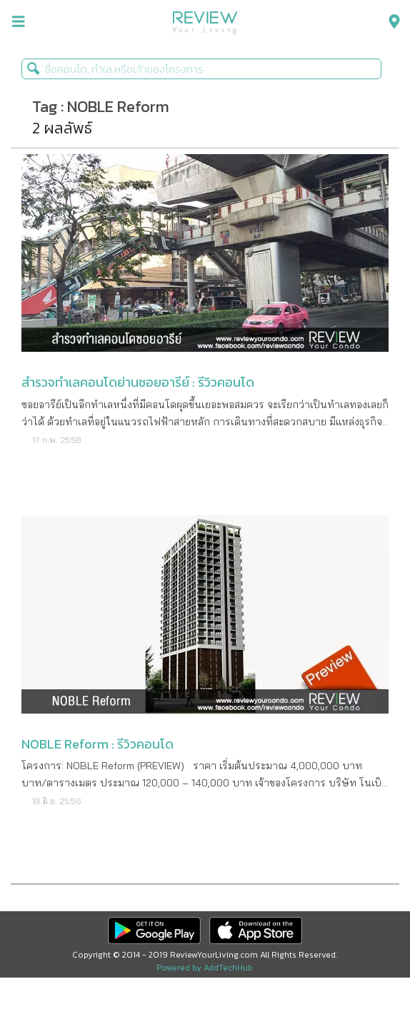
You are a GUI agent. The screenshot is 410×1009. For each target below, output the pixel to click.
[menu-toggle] (19, 21)
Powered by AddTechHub (204, 967)
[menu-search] (390, 21)
